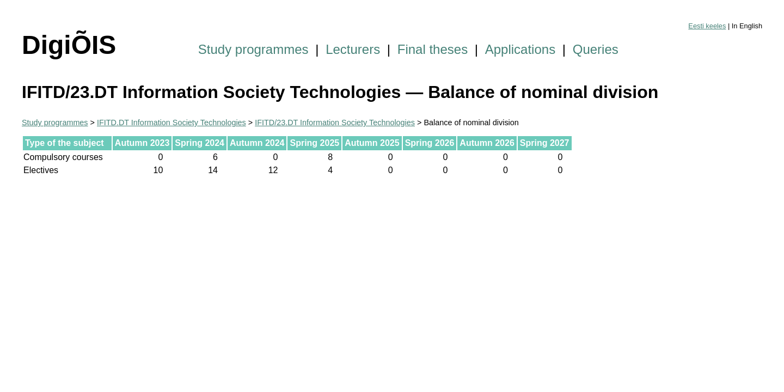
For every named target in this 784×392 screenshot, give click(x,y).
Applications (520, 49)
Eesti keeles (707, 26)
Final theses (432, 49)
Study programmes (253, 49)
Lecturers (353, 49)
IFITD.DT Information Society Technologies (171, 122)
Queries (595, 49)
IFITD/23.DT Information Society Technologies (335, 122)
